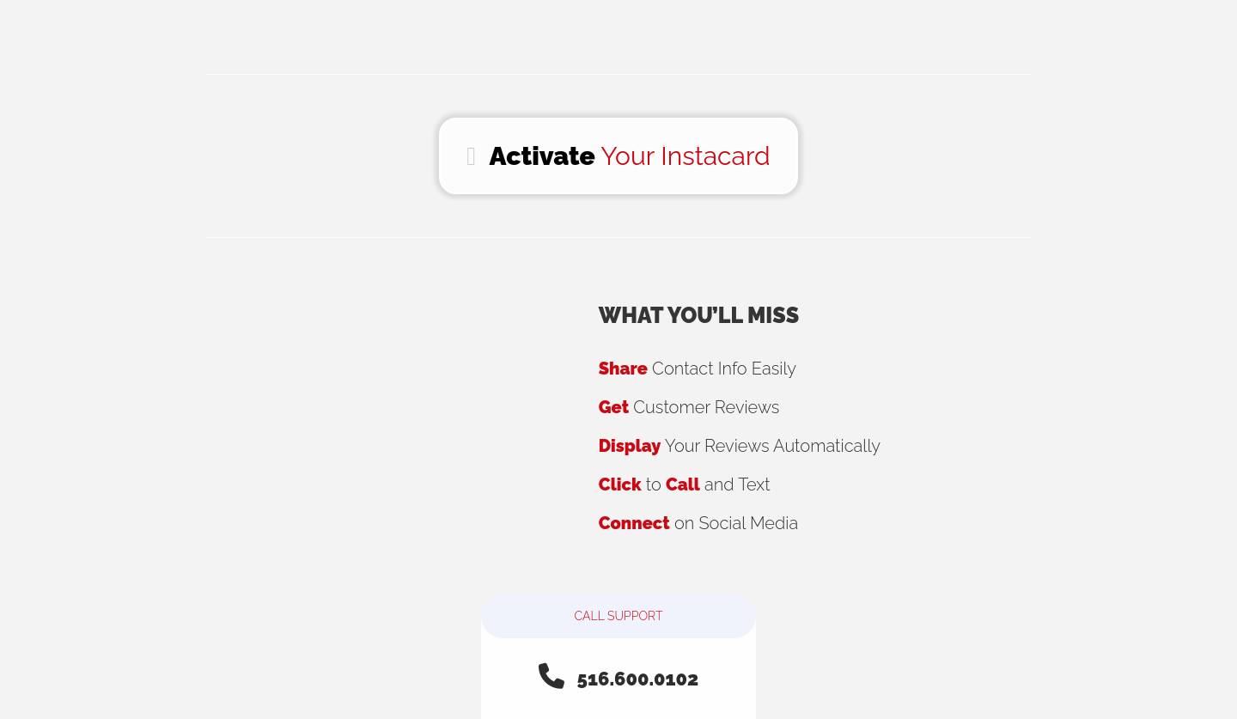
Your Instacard (618, 156)
